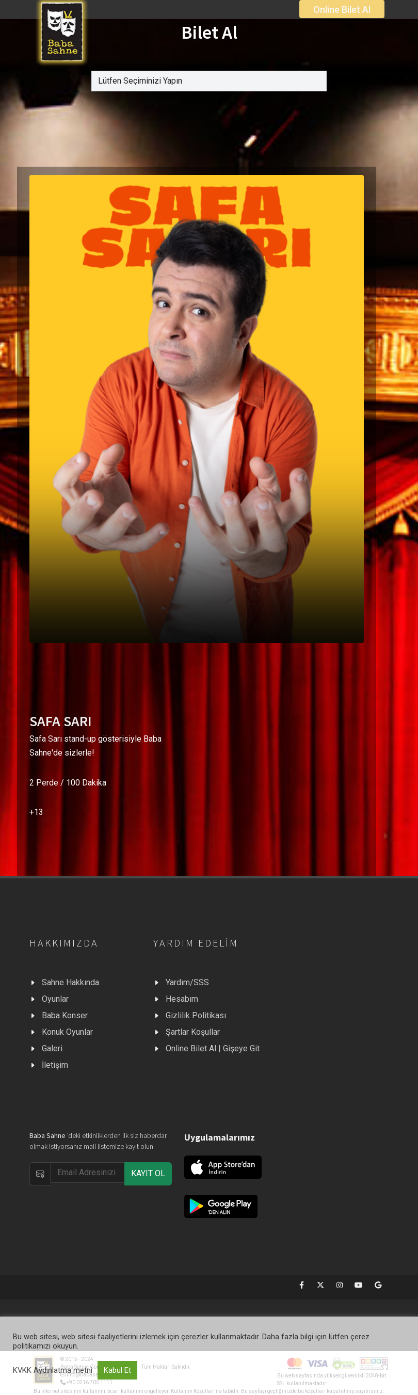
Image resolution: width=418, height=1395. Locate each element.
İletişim (55, 1065)
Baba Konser (65, 1015)
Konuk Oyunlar (67, 1032)
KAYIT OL (148, 1173)
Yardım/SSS (187, 982)
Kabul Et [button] (117, 1370)
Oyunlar (55, 999)
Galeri (52, 1048)
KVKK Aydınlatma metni (52, 1370)
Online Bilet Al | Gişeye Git (213, 1048)
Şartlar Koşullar (193, 1032)
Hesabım (182, 999)
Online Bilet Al (342, 9)
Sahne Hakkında (70, 982)
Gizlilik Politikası (196, 1015)
